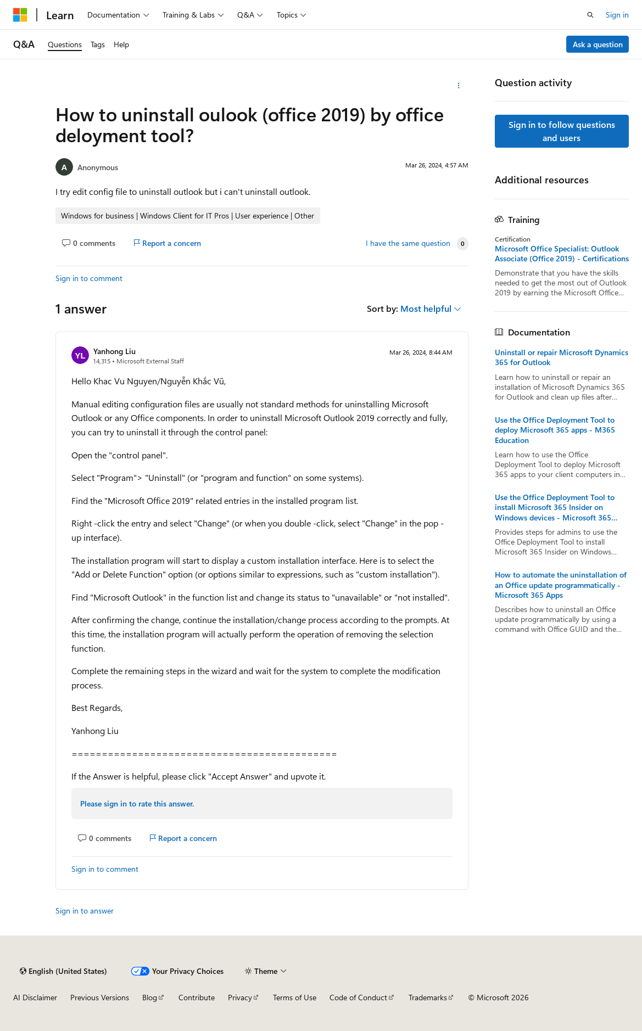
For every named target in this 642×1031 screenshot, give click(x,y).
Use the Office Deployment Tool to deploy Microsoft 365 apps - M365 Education (555, 430)
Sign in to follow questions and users (562, 131)
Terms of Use (294, 997)
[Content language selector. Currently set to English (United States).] (63, 971)
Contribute (196, 997)
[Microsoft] (20, 15)
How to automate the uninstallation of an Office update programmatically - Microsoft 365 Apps (561, 584)
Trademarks (428, 997)
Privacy (240, 997)
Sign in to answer (84, 910)
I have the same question (408, 243)
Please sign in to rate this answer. (137, 803)
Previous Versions (99, 997)
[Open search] (590, 15)
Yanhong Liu (114, 351)
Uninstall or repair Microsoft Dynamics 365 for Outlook (561, 357)
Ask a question (598, 44)
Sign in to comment (88, 278)
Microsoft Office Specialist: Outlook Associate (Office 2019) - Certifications (562, 254)
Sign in (617, 14)
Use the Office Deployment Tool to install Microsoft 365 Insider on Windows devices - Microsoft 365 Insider (555, 507)
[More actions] (458, 85)
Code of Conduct (358, 997)
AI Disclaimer (35, 997)
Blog (149, 997)
